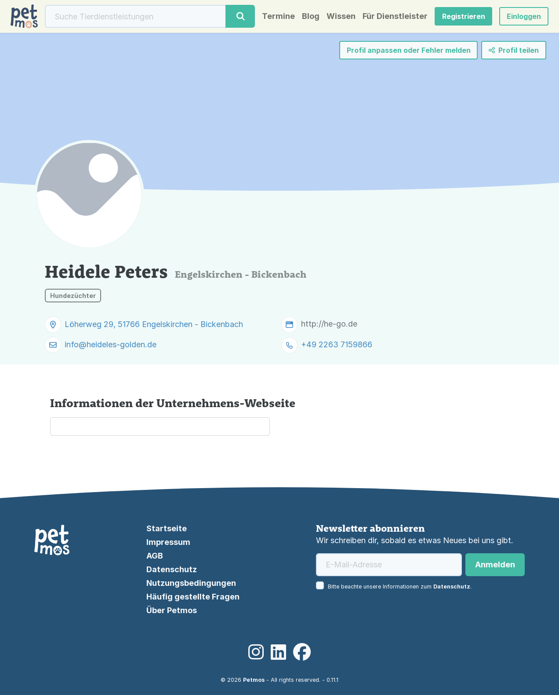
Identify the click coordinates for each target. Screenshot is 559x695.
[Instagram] (256, 652)
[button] (523, 16)
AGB (154, 555)
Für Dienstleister (395, 16)
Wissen (341, 16)
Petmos (254, 680)
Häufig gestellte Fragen (193, 596)
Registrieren (463, 16)
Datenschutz (171, 569)
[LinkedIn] (278, 652)
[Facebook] (302, 652)
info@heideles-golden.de (110, 344)
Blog (310, 16)
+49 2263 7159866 (336, 344)
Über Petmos (171, 610)
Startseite (166, 528)
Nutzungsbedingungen (191, 583)
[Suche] (135, 16)
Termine (278, 16)
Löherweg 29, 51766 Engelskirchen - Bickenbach (154, 324)
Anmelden (495, 564)
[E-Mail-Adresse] (389, 564)
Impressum (168, 542)
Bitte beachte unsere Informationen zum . (400, 586)
